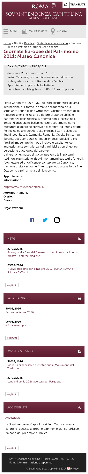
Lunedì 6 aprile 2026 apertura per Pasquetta (34, 381)
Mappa (62, 31)
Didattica (29, 43)
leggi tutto (12, 285)
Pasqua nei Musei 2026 (19, 312)
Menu (14, 31)
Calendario (38, 31)
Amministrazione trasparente (35, 462)
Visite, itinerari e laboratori (52, 43)
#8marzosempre (15, 325)
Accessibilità (12, 417)
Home (7, 43)
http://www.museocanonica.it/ (24, 187)
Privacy (74, 468)
